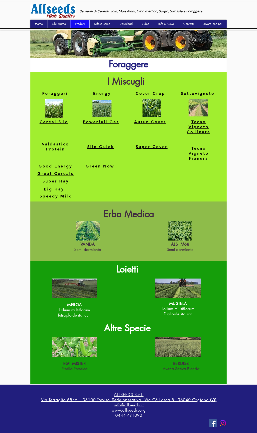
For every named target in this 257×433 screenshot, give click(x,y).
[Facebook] (213, 423)
